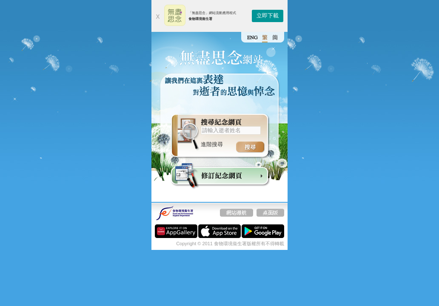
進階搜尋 (212, 144)
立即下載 (268, 15)
